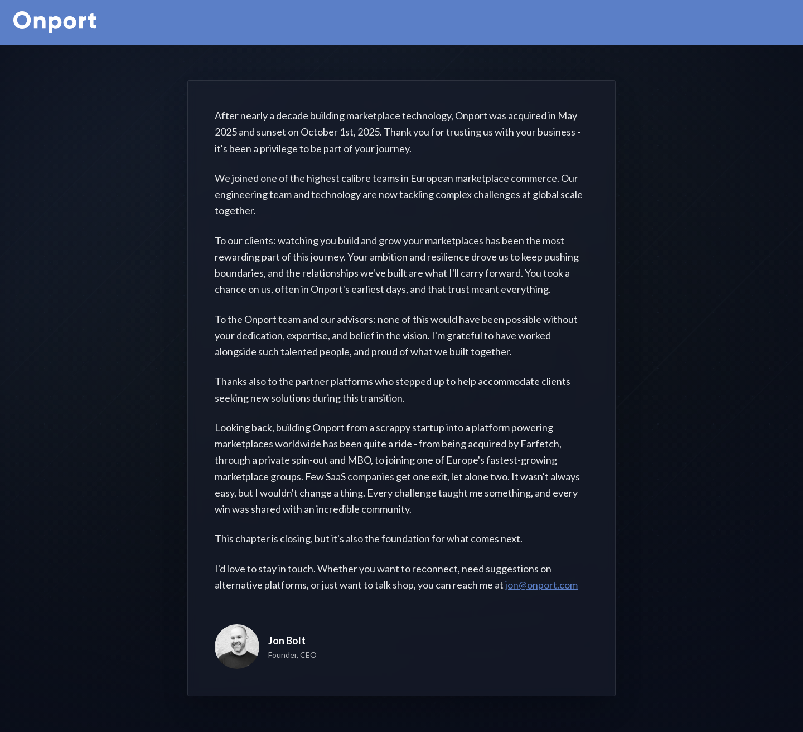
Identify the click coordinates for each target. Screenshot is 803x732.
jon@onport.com (541, 585)
